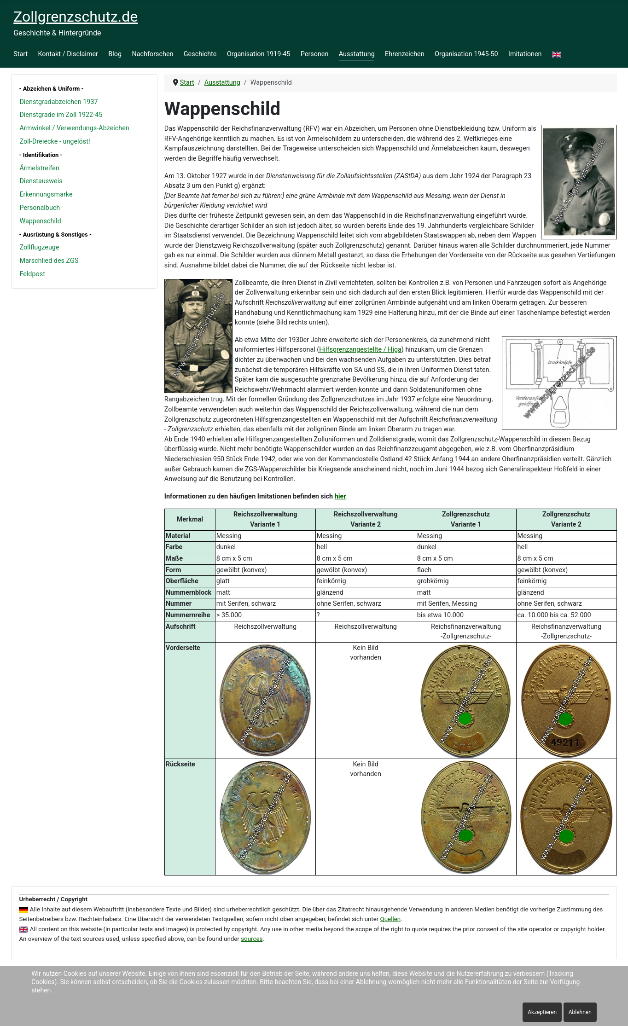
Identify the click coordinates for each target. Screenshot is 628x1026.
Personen (315, 54)
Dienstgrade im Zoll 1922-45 (60, 115)
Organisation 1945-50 (466, 54)
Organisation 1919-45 (259, 54)
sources (251, 938)
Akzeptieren (542, 1012)
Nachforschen (152, 54)
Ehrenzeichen (404, 54)
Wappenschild (40, 221)
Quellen (390, 919)
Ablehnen (580, 1012)
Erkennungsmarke (45, 194)
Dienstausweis (40, 181)
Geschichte (200, 54)
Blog (115, 54)
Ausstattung (357, 54)
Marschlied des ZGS (48, 261)
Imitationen (525, 54)
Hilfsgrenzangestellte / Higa (360, 350)
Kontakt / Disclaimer (68, 54)
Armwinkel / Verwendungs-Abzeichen (74, 128)
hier (340, 496)
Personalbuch (39, 208)
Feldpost (32, 274)
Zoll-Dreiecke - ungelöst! (54, 141)
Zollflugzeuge (39, 247)
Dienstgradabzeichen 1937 (58, 102)
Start (20, 54)
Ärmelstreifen (39, 168)
